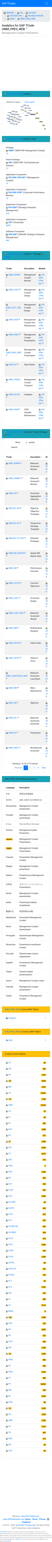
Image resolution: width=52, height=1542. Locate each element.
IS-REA (11, 1275)
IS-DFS (11, 1208)
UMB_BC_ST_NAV (16, 538)
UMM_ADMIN (14, 275)
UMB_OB (12, 703)
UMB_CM (12, 568)
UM (9, 162)
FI (9, 1141)
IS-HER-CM (13, 1226)
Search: (27, 447)
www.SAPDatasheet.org (13, 1519)
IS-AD (10, 1190)
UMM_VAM (13, 409)
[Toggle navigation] (46, 3)
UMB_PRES (13, 748)
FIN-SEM (32, 13)
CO (10, 1099)
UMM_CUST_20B (13, 307)
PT (9, 1378)
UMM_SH (12, 364)
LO (9, 1305)
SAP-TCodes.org (4, 1531)
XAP (10, 1450)
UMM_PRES (13, 334)
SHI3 (10, 1040)
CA (9, 1093)
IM (9, 1178)
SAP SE (18, 1539)
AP (9, 1075)
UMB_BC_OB (13, 508)
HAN (10, 1165)
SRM (10, 1420)
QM (9, 1390)
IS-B (10, 1196)
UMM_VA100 (14, 394)
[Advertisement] (26, 63)
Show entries (25, 442)
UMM (12, 19)
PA (9, 1329)
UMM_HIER (13, 319)
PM (9, 1347)
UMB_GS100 (13, 643)
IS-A (10, 1184)
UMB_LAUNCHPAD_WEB (16, 676)
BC (10, 1081)
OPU (10, 1323)
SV (9, 1426)
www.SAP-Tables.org (30, 1516)
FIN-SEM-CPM (16, 16)
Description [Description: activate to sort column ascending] (35, 457)
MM (10, 1317)
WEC (10, 1438)
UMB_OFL (12, 718)
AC (9, 1062)
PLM (10, 1341)
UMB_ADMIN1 (14, 478)
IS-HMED (12, 1232)
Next (44, 768)
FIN (21, 13)
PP (10, 1354)
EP (9, 1135)
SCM (10, 1402)
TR (9, 1432)
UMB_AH (12, 493)
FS (9, 1153)
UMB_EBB (12, 628)
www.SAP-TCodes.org (25, 1525)
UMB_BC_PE (13, 523)
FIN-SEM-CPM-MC (36, 16)
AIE (9, 1068)
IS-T (10, 1281)
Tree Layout (29, 102)
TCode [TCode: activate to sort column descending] (9, 457)
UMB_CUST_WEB (15, 613)
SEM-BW (10, 13)
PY (9, 1384)
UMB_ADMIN (14, 463)
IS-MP (11, 1250)
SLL (10, 1414)
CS (9, 1111)
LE (9, 1299)
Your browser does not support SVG (26, 117)
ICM (10, 1172)
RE (9, 1396)
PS (9, 1366)
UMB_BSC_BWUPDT (17, 553)
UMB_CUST (13, 598)
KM (9, 1293)
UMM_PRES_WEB (27, 19)
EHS (10, 1129)
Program (12, 1018)
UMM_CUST (13, 290)
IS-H (10, 1220)
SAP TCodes (8, 3)
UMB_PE (12, 733)
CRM (10, 1105)
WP (9, 1444)
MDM (10, 1311)
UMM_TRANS (14, 379)
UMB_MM (12, 688)
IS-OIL (11, 1256)
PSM (10, 1372)
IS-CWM (11, 1202)
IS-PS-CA (12, 1269)
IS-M (10, 1244)
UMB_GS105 (13, 658)
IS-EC (10, 1214)
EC (9, 1123)
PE (9, 1335)
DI (9, 1117)
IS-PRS (11, 1262)
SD (10, 1408)
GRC (10, 1159)
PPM (10, 1359)
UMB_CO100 (13, 583)
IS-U (10, 1287)
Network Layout (13, 102)
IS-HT (10, 1238)
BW (9, 1087)
